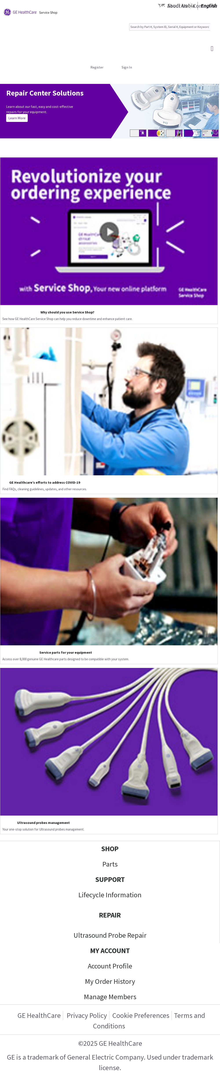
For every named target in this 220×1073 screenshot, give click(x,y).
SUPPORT (110, 879)
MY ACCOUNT (110, 950)
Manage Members (110, 996)
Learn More (17, 118)
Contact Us (205, 5)
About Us (177, 5)
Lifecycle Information (109, 894)
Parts (110, 864)
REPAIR (110, 915)
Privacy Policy (86, 1015)
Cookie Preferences (140, 1015)
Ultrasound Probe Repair (110, 935)
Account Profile (110, 966)
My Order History (110, 981)
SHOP (110, 848)
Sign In (127, 67)
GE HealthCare (39, 1015)
